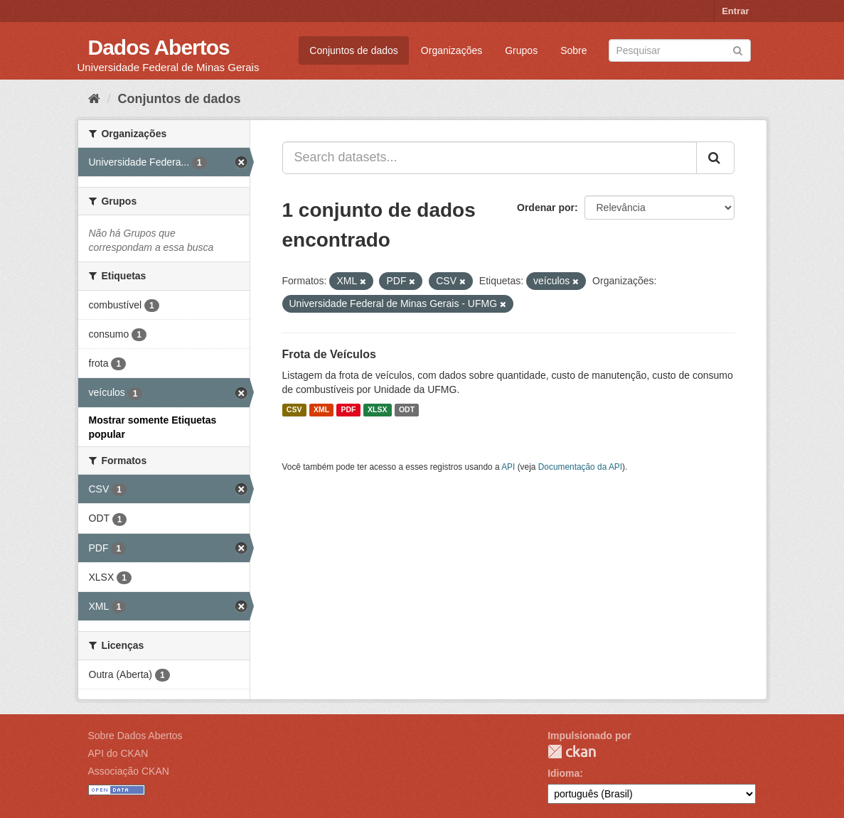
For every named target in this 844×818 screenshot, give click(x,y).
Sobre (573, 50)
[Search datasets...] (489, 157)
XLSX (377, 410)
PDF (348, 410)
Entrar (735, 11)
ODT (407, 410)
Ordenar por (546, 207)
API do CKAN (118, 753)
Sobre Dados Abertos (135, 735)
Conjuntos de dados (353, 50)
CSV (294, 410)
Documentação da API (580, 467)
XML (321, 410)
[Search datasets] (680, 50)
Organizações (451, 50)
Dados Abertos (159, 47)
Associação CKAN (128, 771)
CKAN (571, 751)
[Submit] (738, 49)
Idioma (563, 773)
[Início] (94, 99)
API (508, 467)
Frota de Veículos (329, 354)
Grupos (521, 50)
